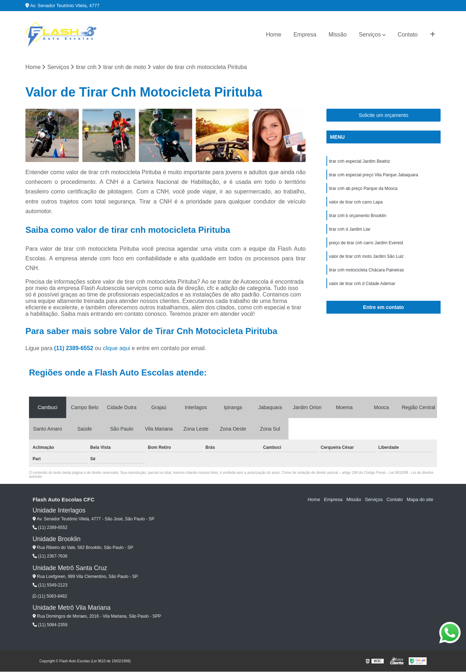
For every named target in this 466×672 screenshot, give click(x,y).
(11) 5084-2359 (50, 625)
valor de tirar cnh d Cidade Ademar (362, 283)
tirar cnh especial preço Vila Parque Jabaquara (373, 175)
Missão (338, 34)
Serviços (370, 34)
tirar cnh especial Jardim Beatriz (359, 161)
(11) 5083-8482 (50, 596)
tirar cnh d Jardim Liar (349, 229)
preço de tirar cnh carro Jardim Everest (366, 243)
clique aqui (116, 348)
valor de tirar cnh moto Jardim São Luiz (366, 256)
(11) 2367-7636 (50, 556)
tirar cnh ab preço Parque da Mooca (363, 188)
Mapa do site (420, 499)
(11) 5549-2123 (50, 585)
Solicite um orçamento (383, 115)
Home (273, 34)
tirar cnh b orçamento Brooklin (357, 216)
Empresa (304, 34)
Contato (408, 34)
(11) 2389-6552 (74, 348)
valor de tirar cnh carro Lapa (356, 202)
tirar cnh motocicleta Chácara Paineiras (366, 270)
